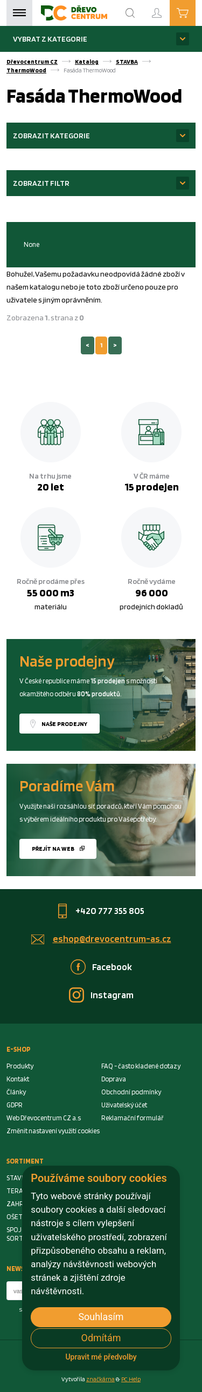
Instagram (112, 994)
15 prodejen (151, 486)
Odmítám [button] (101, 1337)
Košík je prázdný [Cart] (195, 12)
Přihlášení (165, 8)
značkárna (100, 1379)
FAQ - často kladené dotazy (140, 1066)
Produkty (19, 1066)
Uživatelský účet (124, 1105)
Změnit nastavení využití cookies (53, 1131)
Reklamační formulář (132, 1118)
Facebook (112, 966)
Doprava (113, 1079)
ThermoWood (26, 70)
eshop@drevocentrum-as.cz (112, 938)
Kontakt (17, 1079)
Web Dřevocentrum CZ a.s (43, 1118)
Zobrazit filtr (41, 182)
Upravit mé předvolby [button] (100, 1357)
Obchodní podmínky (131, 1092)
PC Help (131, 1379)
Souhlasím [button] (100, 1316)
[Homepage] (74, 13)
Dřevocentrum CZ (32, 61)
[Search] (130, 13)
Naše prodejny (64, 724)
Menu (19, 13)
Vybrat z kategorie (50, 38)
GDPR (14, 1105)
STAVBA (127, 61)
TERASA (18, 1191)
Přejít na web (53, 848)
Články (16, 1092)
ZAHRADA (21, 1204)
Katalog (87, 61)
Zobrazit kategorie (51, 135)
